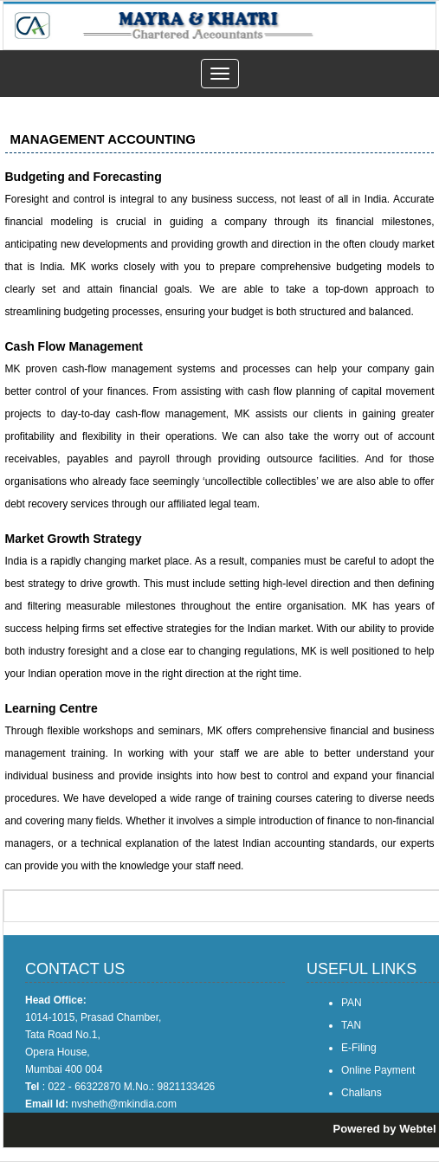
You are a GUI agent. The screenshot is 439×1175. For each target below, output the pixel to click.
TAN (351, 1025)
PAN (351, 1003)
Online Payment (378, 1070)
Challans (361, 1093)
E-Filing (359, 1048)
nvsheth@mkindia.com (124, 1104)
